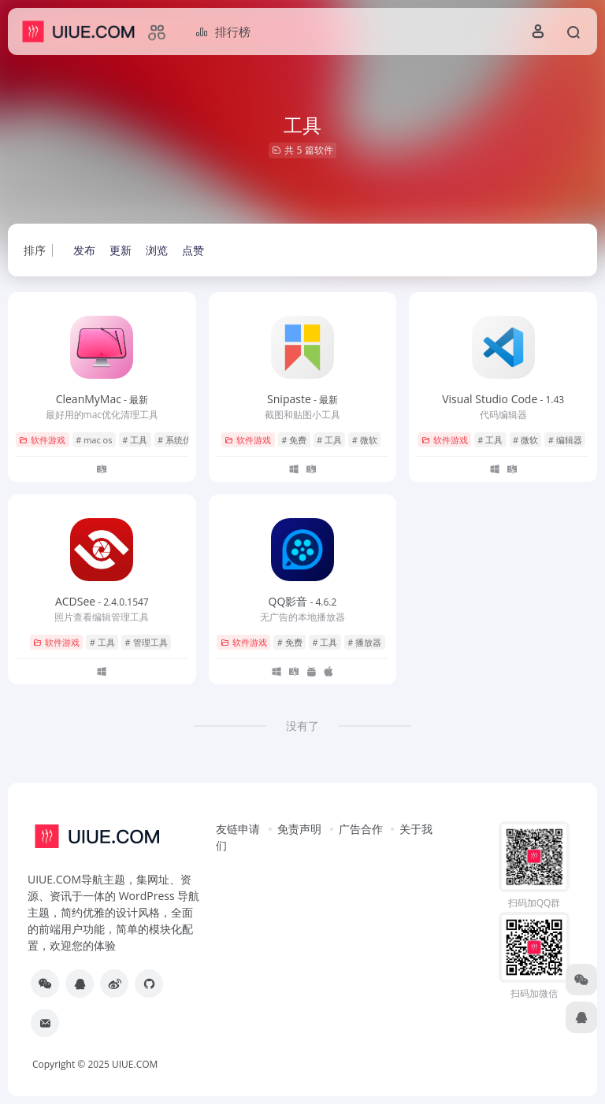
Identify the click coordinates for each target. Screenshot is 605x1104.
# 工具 (134, 440)
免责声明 (299, 828)
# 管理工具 (146, 642)
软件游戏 (42, 440)
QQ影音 (303, 601)
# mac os (94, 440)
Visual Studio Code (503, 398)
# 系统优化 (179, 440)
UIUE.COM (135, 1064)
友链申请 (238, 828)
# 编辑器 (565, 440)
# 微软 (364, 440)
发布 (84, 250)
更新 (120, 250)
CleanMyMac (102, 398)
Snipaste (302, 398)
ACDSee (102, 601)
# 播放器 (364, 642)
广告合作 (361, 828)
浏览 (157, 250)
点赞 (193, 250)
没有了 (302, 725)
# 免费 (293, 440)
